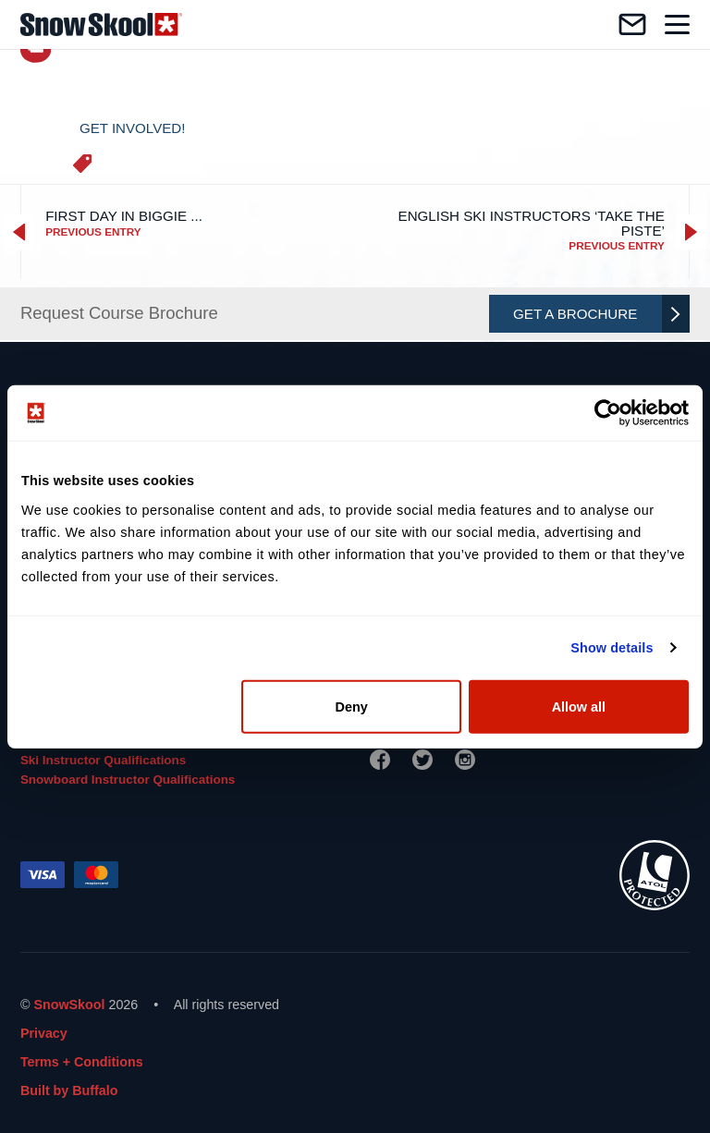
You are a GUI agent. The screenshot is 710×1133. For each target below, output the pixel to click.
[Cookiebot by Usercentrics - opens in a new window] (608, 413)
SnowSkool (68, 1004)
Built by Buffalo (69, 1090)
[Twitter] (422, 759)
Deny (352, 706)
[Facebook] (380, 759)
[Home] (101, 24)
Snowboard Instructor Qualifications (127, 779)
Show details (611, 647)
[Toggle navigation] (677, 24)
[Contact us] (632, 24)
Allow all (579, 706)
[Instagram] (465, 759)
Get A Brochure (596, 314)
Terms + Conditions (81, 1061)
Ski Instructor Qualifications (103, 760)
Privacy (43, 1033)
